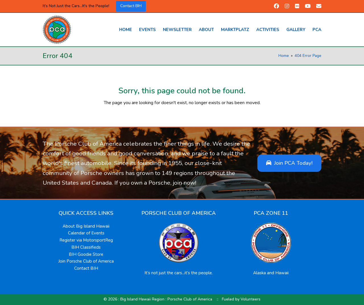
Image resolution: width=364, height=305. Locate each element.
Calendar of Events (86, 233)
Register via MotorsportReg (86, 240)
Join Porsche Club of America (86, 261)
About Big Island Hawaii (86, 226)
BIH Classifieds (86, 247)
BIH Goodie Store (86, 254)
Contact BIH (131, 6)
